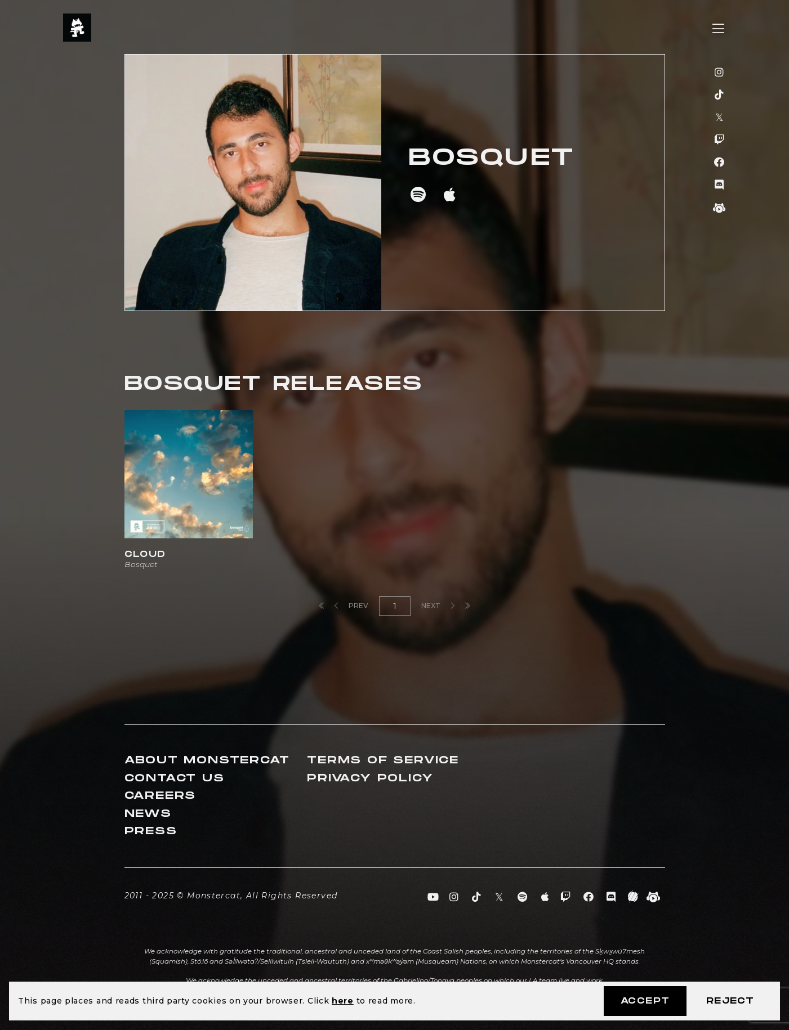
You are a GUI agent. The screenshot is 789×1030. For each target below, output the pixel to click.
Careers (160, 796)
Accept (645, 1001)
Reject (730, 1001)
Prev (351, 605)
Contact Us (174, 778)
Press (150, 831)
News (148, 814)
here (343, 1001)
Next (437, 605)
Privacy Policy (370, 778)
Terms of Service (383, 760)
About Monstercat (207, 760)
